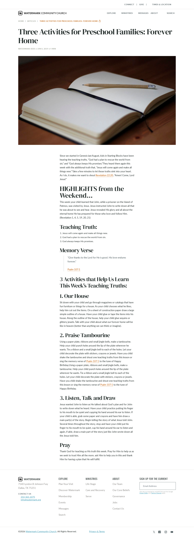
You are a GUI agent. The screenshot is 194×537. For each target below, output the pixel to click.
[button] (128, 13)
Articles (31, 21)
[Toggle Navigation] (160, 4)
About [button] (154, 13)
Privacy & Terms (97, 531)
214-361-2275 (28, 496)
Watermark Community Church (41, 531)
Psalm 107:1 (74, 269)
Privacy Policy (144, 493)
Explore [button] (111, 13)
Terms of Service (156, 493)
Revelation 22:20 (104, 175)
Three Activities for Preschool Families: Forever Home (70, 21)
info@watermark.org (31, 499)
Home (21, 21)
